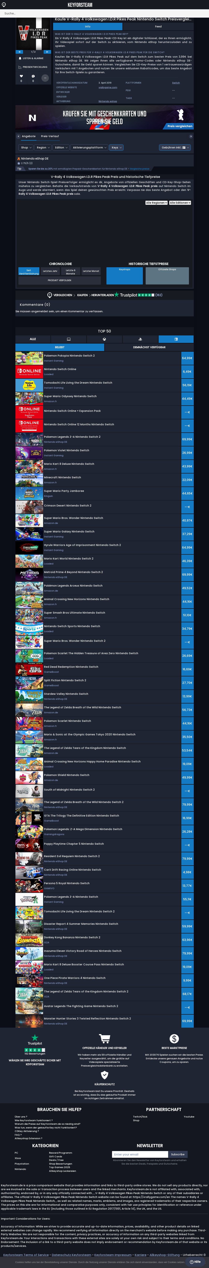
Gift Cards (55, 1160)
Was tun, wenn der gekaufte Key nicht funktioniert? (46, 1131)
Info (87, 26)
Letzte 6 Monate (70, 276)
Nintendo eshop (108, 101)
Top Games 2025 (59, 1171)
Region (41, 147)
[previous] (19, 52)
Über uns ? (21, 1121)
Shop (24, 147)
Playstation (22, 1168)
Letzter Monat (91, 275)
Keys (115, 147)
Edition (59, 147)
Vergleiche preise (139, 172)
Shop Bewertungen (60, 1168)
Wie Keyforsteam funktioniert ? (34, 1124)
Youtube (189, 1121)
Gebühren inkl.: (173, 147)
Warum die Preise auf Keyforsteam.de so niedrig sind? (47, 1128)
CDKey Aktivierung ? (27, 1135)
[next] (47, 52)
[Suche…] (104, 13)
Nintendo (20, 1173)
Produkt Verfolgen (59, 284)
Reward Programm (60, 1157)
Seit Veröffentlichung (29, 276)
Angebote (26, 136)
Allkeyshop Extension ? (28, 1142)
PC (16, 1157)
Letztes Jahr (50, 275)
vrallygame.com (108, 87)
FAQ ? (18, 1139)
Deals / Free (56, 1164)
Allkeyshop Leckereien (62, 1175)
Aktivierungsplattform (88, 147)
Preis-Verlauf (47, 136)
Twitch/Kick (140, 1121)
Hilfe (195, 1262)
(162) (138, 299)
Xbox (18, 1162)
